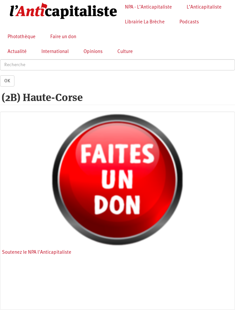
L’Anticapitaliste (204, 7)
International (55, 51)
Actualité (17, 51)
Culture (125, 51)
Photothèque (21, 37)
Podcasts (189, 22)
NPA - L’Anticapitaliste (148, 7)
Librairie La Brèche (145, 22)
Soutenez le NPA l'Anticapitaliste (36, 252)
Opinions (93, 51)
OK (7, 81)
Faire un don (63, 37)
